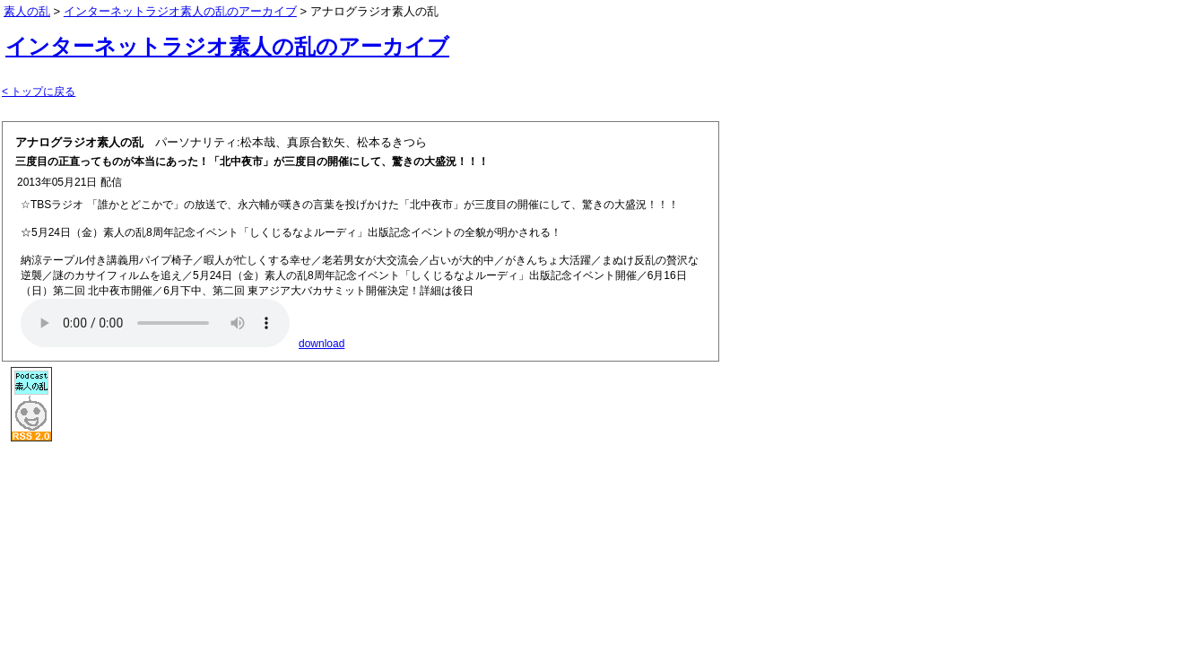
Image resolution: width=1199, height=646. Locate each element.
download (321, 343)
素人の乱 (27, 11)
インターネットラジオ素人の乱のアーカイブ (227, 46)
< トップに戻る (38, 91)
